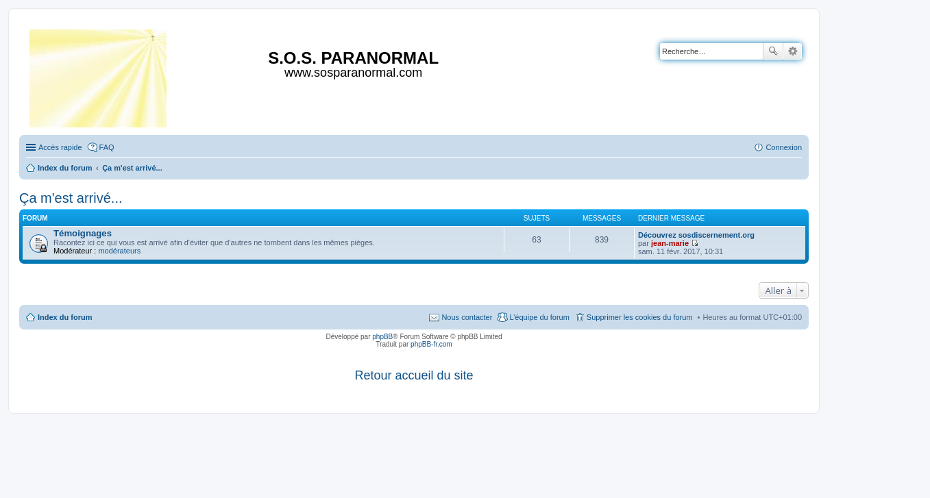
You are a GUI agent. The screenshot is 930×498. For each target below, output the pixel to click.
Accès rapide (60, 147)
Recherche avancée (792, 51)
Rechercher (773, 51)
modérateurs (119, 251)
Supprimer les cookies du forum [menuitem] (640, 317)
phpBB (382, 336)
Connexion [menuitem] (784, 147)
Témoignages (82, 233)
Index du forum (65, 317)
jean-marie (670, 243)
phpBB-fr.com (431, 344)
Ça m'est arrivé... (71, 198)
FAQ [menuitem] (106, 147)
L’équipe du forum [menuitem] (539, 317)
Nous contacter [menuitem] (466, 317)
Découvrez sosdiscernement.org (696, 235)
